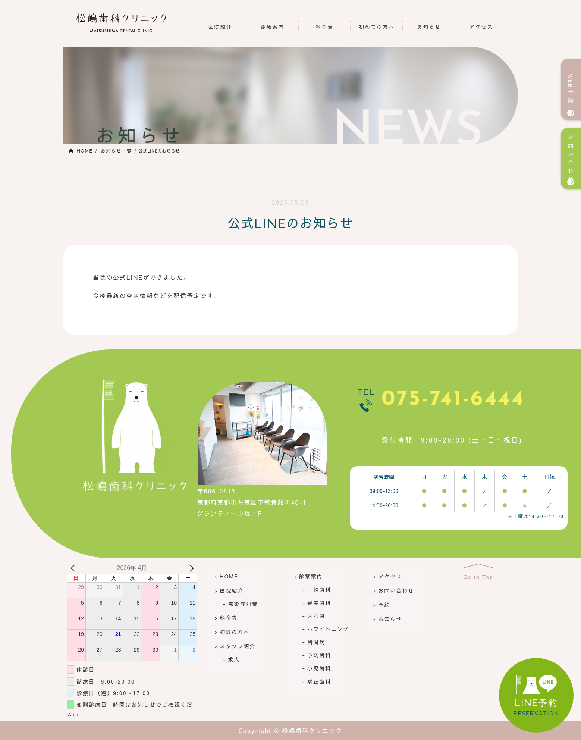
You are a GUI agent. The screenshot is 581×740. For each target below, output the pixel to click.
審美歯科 (319, 602)
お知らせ (390, 619)
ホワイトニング (328, 629)
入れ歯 (316, 616)
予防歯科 (319, 655)
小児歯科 (319, 668)
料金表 (229, 617)
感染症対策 (243, 604)
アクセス (390, 576)
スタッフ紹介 (237, 646)
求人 (234, 659)
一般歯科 (319, 589)
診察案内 (311, 576)
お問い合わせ (396, 590)
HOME (229, 576)
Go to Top (478, 577)
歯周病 (316, 642)
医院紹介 (232, 590)
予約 (384, 604)
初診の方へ (234, 632)
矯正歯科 (319, 681)
